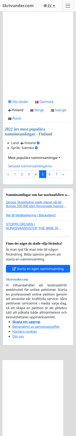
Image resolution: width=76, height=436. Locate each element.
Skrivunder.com (18, 5)
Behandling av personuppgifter (36, 326)
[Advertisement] (38, 56)
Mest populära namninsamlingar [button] (33, 157)
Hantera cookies (24, 331)
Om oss (18, 336)
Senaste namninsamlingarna (30, 166)
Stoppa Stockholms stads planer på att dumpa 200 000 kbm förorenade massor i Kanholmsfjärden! (35, 206)
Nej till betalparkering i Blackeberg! (31, 215)
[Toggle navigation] (68, 6)
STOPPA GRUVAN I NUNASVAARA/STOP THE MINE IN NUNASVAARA (32, 228)
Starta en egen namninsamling (38, 269)
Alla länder (18, 101)
